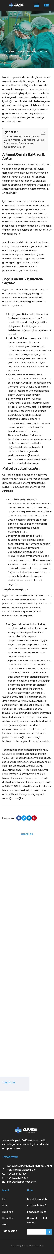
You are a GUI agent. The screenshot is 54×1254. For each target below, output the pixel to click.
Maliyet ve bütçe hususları (20, 143)
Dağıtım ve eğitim (15, 146)
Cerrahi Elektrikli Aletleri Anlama (22, 136)
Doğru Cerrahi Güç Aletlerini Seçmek (25, 139)
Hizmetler (7, 1218)
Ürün (5, 1205)
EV (3, 51)
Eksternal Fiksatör (37, 1205)
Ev (3, 1199)
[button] (36, 5)
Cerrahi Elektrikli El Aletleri (37, 1220)
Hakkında (7, 1211)
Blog (4, 1224)
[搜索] (49, 1232)
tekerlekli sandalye (37, 1199)
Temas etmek (10, 1230)
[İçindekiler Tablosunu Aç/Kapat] (42, 132)
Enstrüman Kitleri (36, 1211)
